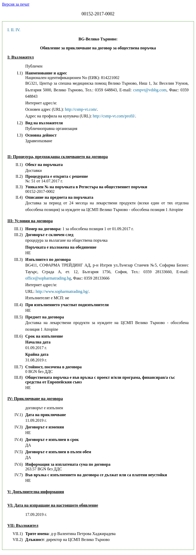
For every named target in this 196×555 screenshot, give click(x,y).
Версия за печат (15, 4)
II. (13, 30)
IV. (18, 30)
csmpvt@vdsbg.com (150, 90)
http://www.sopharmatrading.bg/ (62, 291)
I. (8, 30)
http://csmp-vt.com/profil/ (114, 116)
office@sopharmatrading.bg (48, 278)
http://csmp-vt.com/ (81, 109)
